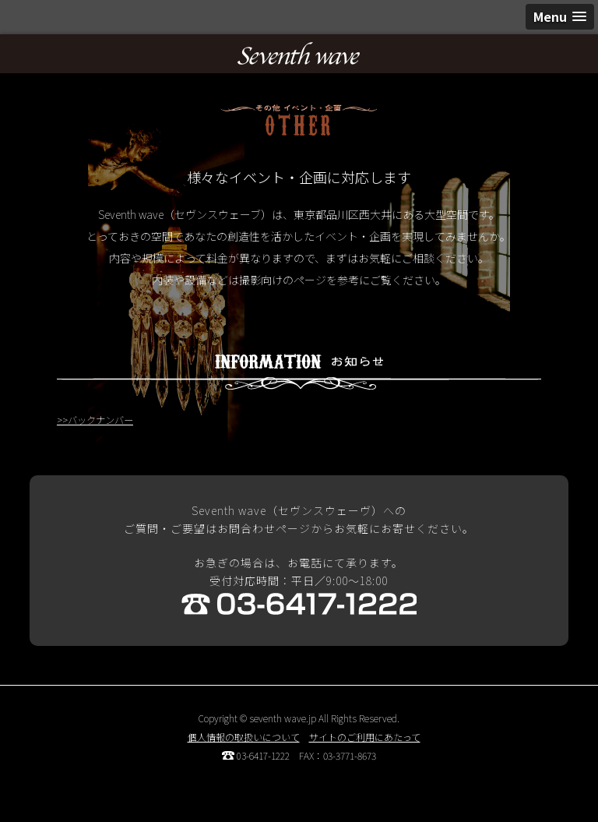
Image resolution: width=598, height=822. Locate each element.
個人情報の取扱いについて (244, 736)
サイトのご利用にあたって (364, 736)
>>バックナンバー (95, 420)
